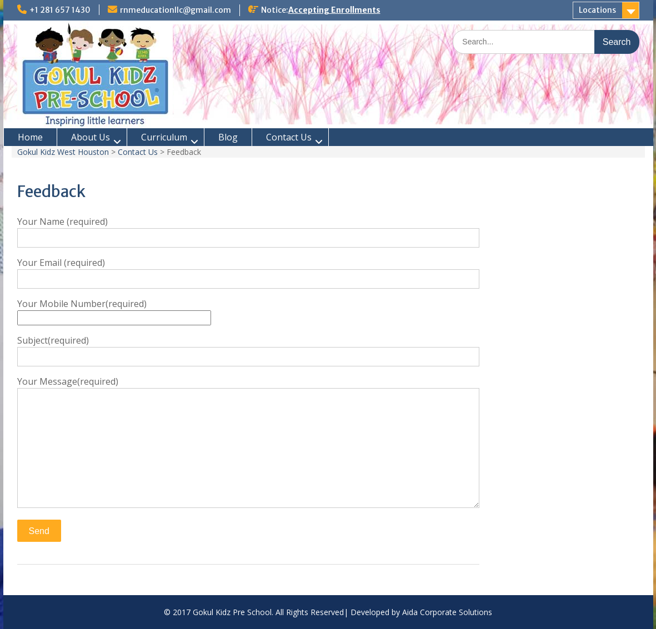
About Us (90, 137)
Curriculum (164, 137)
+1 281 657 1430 (60, 10)
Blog (228, 137)
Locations (597, 10)
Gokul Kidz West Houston (63, 152)
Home (30, 137)
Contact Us (289, 137)
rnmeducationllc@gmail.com (175, 10)
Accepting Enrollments (334, 10)
